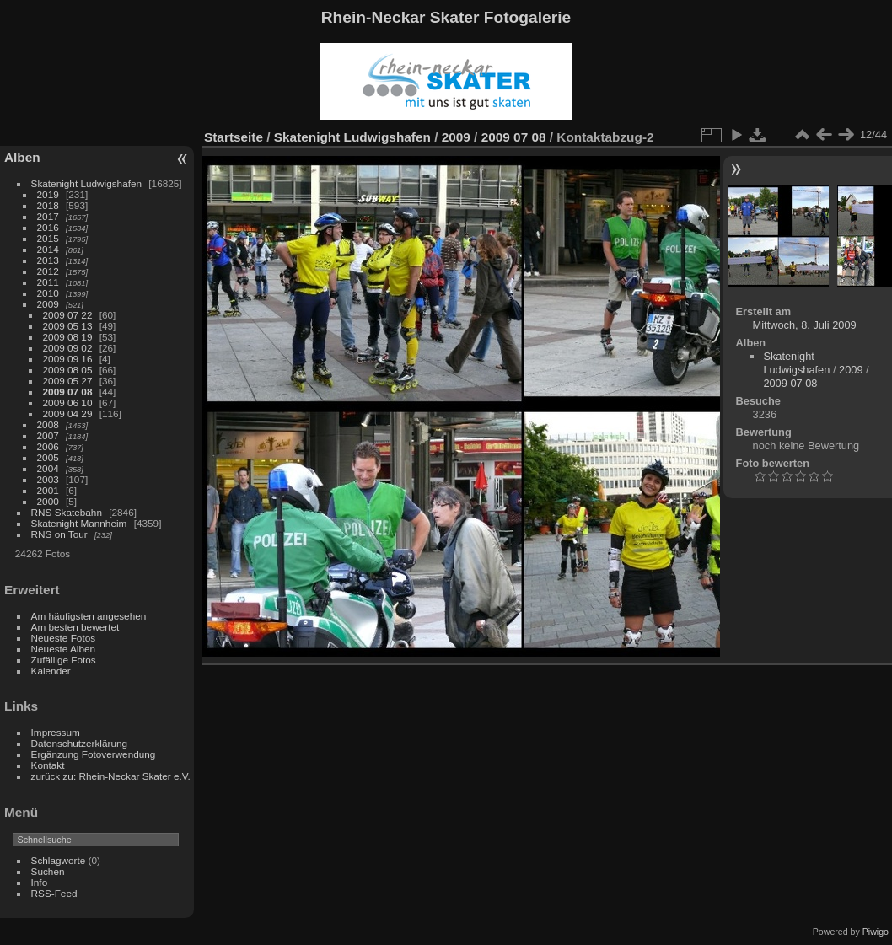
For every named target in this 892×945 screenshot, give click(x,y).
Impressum (55, 732)
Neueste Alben (63, 648)
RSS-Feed (54, 893)
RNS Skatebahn (66, 512)
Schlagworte (58, 860)
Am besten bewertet (75, 626)
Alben (22, 157)
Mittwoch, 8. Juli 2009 (805, 325)
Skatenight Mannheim (79, 523)
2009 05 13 (68, 325)
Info (39, 882)
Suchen (48, 871)
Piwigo (875, 931)
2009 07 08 (68, 391)
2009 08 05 (68, 369)
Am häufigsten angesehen (89, 615)
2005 (48, 457)
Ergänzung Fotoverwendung (93, 754)
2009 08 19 (68, 336)
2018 (48, 205)
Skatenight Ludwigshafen (86, 183)
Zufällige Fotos (63, 659)
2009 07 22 (68, 314)
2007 (48, 435)
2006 (48, 446)
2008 (48, 424)
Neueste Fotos (63, 637)
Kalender (51, 670)
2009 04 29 (68, 413)
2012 (48, 271)
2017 (48, 216)
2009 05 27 (68, 380)
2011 (48, 282)
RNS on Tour (59, 534)
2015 (48, 238)
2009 (48, 303)
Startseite (233, 137)
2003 (48, 479)
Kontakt (48, 765)
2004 (48, 468)
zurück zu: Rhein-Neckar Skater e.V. (111, 775)
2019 (48, 194)
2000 (48, 501)
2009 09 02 (68, 347)
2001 (48, 490)
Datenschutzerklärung (79, 743)
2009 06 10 (68, 402)
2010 (48, 292)
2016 (48, 227)
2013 (48, 260)
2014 (48, 249)
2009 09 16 (68, 358)
